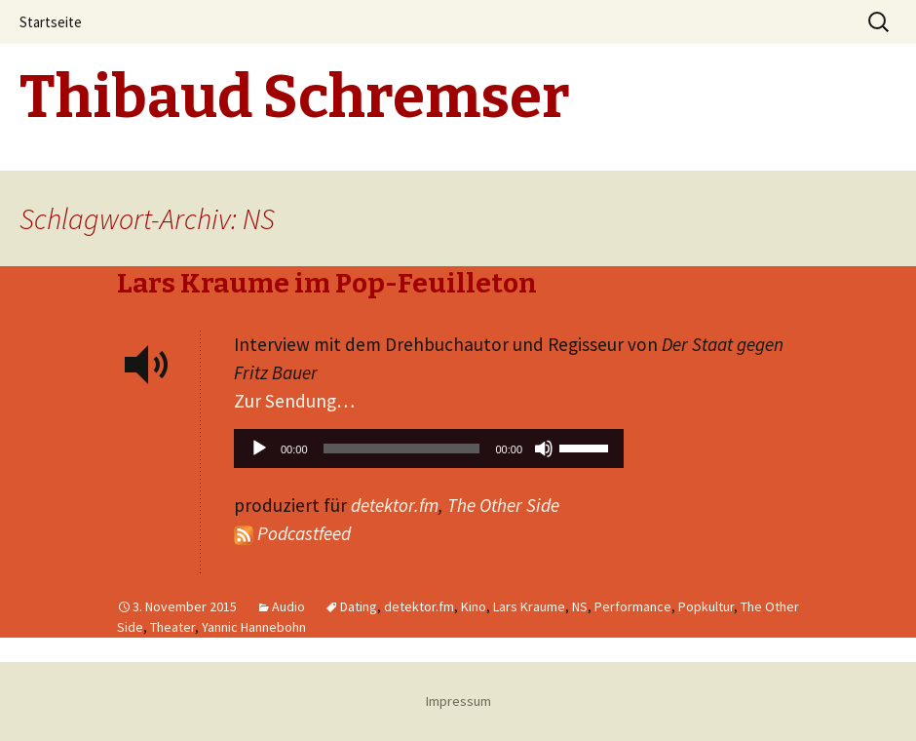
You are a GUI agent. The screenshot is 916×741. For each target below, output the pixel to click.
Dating (358, 606)
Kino (473, 606)
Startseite (50, 22)
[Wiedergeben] (259, 448)
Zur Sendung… (294, 400)
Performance (632, 606)
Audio (288, 606)
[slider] (402, 448)
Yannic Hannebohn (254, 627)
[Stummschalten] (543, 448)
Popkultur (706, 606)
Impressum (458, 701)
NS (580, 606)
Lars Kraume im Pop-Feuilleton (327, 283)
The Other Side (503, 505)
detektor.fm (395, 505)
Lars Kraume (529, 606)
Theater (172, 627)
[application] (429, 453)
